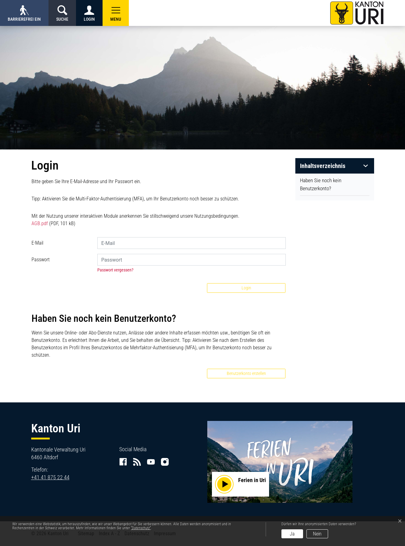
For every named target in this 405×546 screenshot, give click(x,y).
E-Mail (37, 243)
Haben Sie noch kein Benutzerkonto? (320, 184)
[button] (116, 13)
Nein (317, 534)
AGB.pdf (40, 223)
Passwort (41, 259)
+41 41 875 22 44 (50, 477)
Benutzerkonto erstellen (246, 373)
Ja (292, 534)
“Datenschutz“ (141, 528)
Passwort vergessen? (115, 269)
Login (246, 287)
